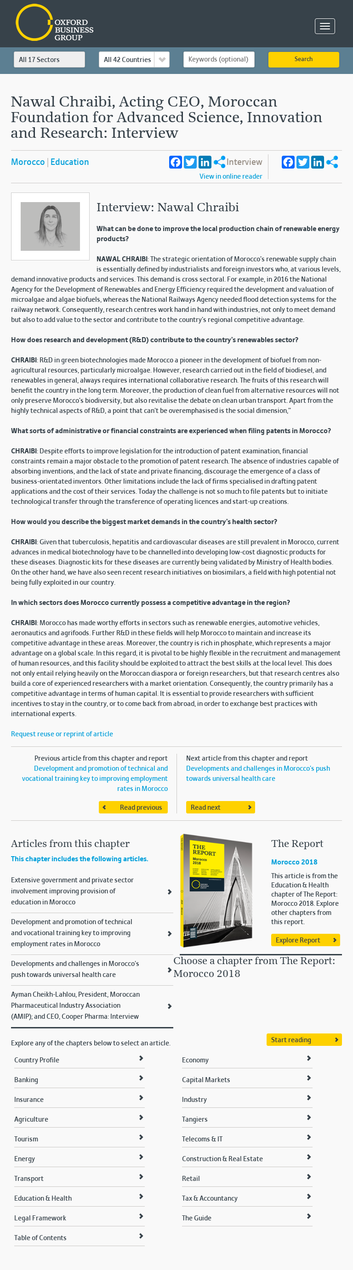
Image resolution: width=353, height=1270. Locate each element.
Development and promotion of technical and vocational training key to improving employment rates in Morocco (95, 779)
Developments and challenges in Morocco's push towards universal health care (75, 969)
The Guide (196, 1218)
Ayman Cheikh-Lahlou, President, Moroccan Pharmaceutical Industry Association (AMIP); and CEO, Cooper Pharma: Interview (75, 1006)
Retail (191, 1179)
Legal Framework (40, 1218)
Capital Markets (206, 1080)
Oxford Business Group (107, 23)
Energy (24, 1159)
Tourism (26, 1139)
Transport (29, 1179)
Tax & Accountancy (210, 1198)
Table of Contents (40, 1238)
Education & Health (43, 1198)
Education (70, 162)
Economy (195, 1060)
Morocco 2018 (294, 862)
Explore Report (298, 940)
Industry (194, 1100)
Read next (206, 808)
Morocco (28, 162)
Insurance (29, 1100)
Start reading (291, 1040)
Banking (26, 1080)
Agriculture (31, 1119)
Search (304, 59)
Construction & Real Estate (222, 1159)
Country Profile (36, 1060)
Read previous (141, 808)
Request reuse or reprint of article (62, 734)
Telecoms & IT (202, 1139)
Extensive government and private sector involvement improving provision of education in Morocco (72, 891)
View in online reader (230, 177)
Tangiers (195, 1119)
